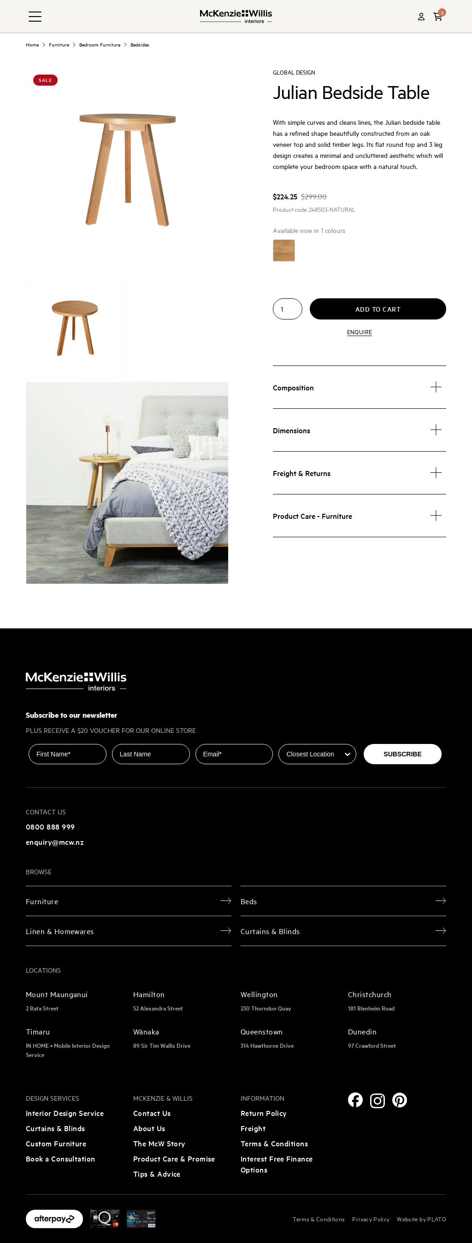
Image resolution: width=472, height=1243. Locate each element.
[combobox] (314, 754)
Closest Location (304, 737)
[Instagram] (377, 1100)
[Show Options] (347, 754)
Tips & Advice (157, 1173)
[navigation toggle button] (35, 16)
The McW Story (159, 1143)
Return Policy (264, 1113)
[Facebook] (355, 1099)
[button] (438, 16)
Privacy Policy (370, 1218)
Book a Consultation (60, 1158)
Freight (253, 1128)
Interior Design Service (65, 1113)
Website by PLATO (421, 1218)
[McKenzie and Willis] (236, 16)
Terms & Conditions (274, 1143)
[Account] (421, 16)
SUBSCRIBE (402, 754)
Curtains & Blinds (55, 1128)
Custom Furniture (56, 1143)
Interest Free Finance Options (277, 1163)
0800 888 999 (50, 826)
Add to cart (378, 309)
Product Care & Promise (174, 1158)
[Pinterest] (399, 1100)
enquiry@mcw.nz (55, 841)
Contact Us (152, 1113)
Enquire (359, 331)
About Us (149, 1128)
